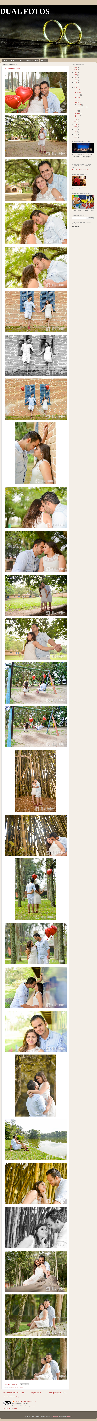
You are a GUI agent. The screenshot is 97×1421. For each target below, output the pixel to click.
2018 (75, 85)
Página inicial (36, 1393)
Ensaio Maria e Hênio (11, 69)
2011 (75, 132)
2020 (75, 80)
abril (76, 111)
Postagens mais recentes (13, 1393)
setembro (78, 97)
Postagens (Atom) (14, 1397)
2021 (75, 77)
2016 (75, 119)
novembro (78, 92)
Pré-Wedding (20, 1387)
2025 (75, 67)
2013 (75, 126)
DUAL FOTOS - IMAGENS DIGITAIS (25, 1401)
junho (77, 102)
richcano (55, 1416)
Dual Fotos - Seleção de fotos (80, 170)
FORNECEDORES (32, 60)
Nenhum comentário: (11, 1384)
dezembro (78, 90)
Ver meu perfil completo (10, 1408)
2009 (75, 137)
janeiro (77, 116)
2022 (75, 75)
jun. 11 (79, 104)
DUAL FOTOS (25, 11)
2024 (75, 69)
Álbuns (13, 60)
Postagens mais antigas (57, 1393)
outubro (77, 95)
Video (20, 60)
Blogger (69, 1416)
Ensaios (13, 1387)
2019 (75, 82)
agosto (77, 100)
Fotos (5, 60)
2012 (75, 129)
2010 (75, 134)
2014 (75, 124)
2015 (75, 121)
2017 (75, 87)
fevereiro (78, 113)
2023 (75, 72)
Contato (43, 60)
